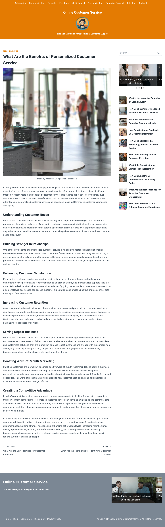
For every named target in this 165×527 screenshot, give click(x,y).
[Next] (158, 490)
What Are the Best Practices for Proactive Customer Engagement (145, 193)
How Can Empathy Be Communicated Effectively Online (142, 179)
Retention (131, 3)
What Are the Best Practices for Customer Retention (29, 450)
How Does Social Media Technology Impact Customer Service (144, 144)
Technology (144, 3)
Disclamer (39, 519)
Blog (15, 519)
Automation (20, 3)
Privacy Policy (54, 519)
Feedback (64, 3)
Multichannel (78, 3)
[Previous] (115, 490)
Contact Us (26, 519)
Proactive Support (115, 3)
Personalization (95, 3)
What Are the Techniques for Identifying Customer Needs (85, 450)
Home (8, 519)
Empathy (52, 3)
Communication (37, 3)
